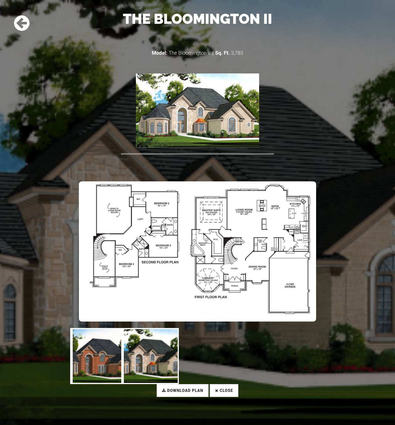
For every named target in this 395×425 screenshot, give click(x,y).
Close (224, 390)
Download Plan (182, 390)
